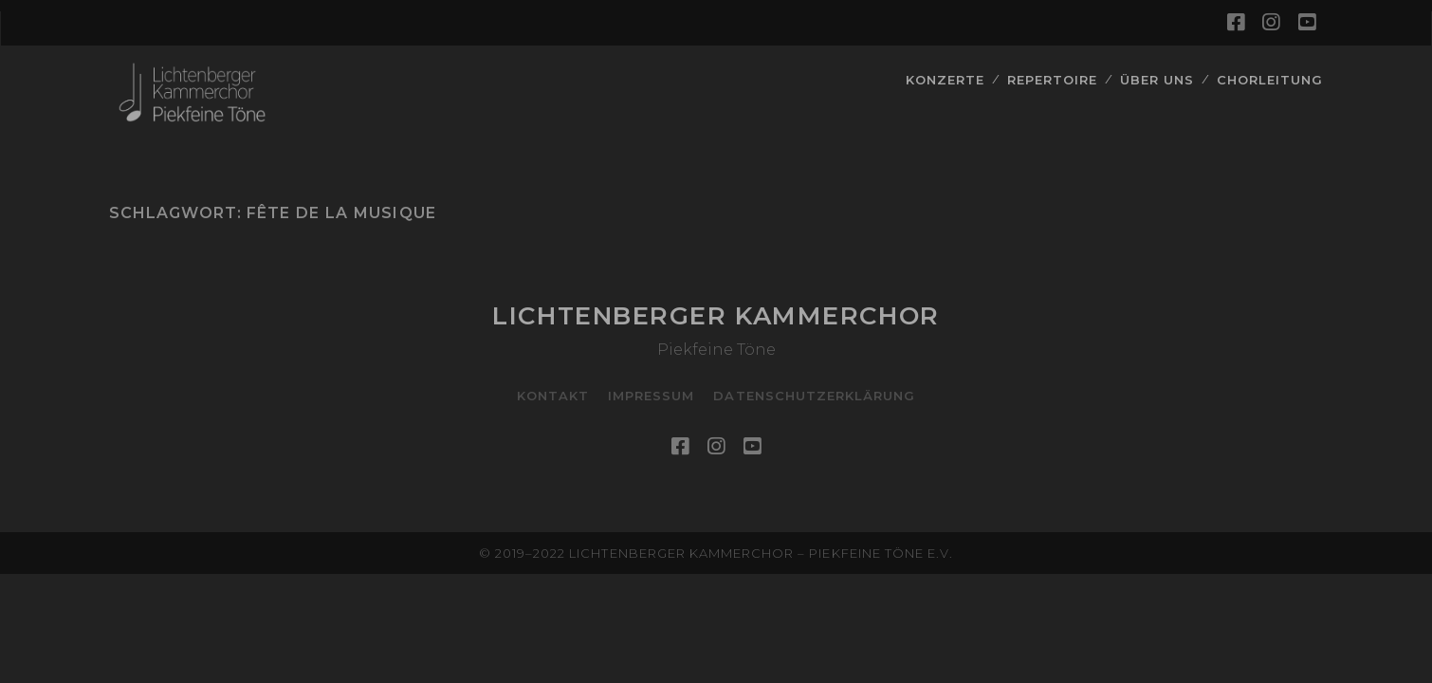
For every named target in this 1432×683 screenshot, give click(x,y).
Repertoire (1052, 79)
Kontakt (553, 395)
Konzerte (945, 79)
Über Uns (1157, 79)
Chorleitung (1270, 79)
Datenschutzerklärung (814, 395)
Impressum (651, 395)
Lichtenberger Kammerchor (715, 316)
